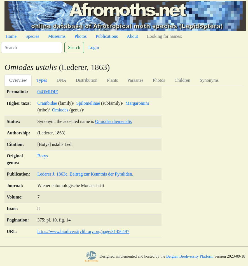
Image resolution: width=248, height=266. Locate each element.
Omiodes (60, 110)
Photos (80, 36)
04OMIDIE (48, 91)
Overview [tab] (18, 80)
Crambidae (47, 103)
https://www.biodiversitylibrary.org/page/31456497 (83, 231)
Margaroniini (137, 103)
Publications (107, 36)
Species (32, 36)
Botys (43, 155)
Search (74, 47)
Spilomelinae (88, 103)
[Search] (31, 47)
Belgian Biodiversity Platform (190, 256)
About (132, 36)
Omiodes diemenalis (113, 121)
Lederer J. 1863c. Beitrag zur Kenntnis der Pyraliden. (85, 174)
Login (93, 47)
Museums (56, 36)
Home (11, 36)
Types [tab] (41, 80)
